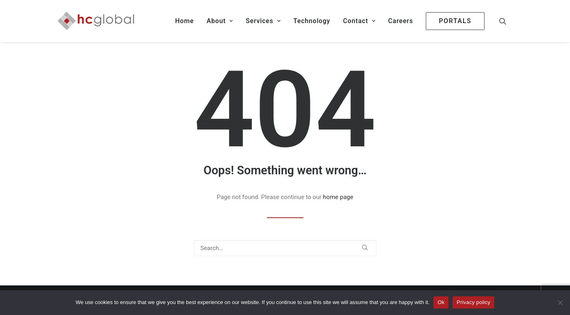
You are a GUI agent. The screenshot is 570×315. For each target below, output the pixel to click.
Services (263, 21)
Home (184, 21)
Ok (441, 302)
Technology (311, 21)
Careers (400, 21)
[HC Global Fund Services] (96, 21)
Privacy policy (473, 302)
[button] (506, 21)
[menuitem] (184, 21)
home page (338, 197)
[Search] (285, 248)
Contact (359, 21)
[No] (560, 302)
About (220, 21)
